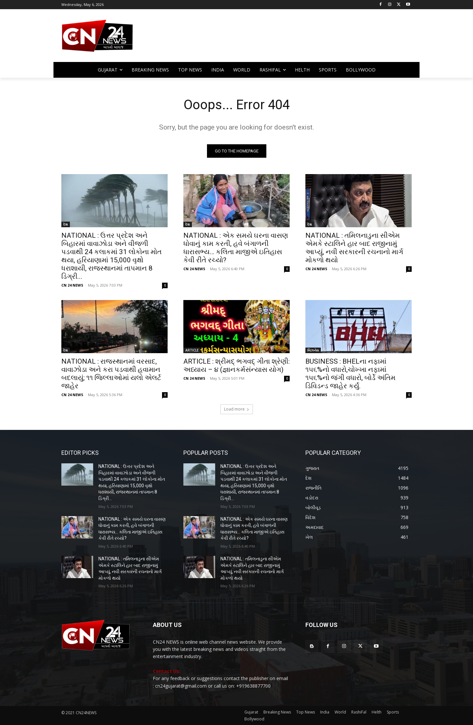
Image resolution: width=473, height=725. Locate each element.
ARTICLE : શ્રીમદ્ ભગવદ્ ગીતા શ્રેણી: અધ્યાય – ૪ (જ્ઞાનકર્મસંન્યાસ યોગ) (236, 365)
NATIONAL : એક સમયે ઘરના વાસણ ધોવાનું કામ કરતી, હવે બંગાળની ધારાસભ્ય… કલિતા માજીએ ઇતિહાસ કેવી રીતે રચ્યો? (235, 248)
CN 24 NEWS (72, 285)
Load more (236, 409)
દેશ (65, 224)
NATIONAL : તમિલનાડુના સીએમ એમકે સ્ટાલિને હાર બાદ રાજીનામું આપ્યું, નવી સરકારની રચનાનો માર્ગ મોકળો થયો (354, 248)
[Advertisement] (289, 38)
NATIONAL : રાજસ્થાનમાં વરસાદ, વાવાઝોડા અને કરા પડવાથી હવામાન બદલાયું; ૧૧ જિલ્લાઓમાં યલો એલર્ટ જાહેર (111, 373)
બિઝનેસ (313, 350)
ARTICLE (191, 350)
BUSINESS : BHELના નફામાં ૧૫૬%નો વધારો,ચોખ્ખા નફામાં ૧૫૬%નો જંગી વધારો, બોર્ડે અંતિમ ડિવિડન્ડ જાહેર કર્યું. (350, 373)
